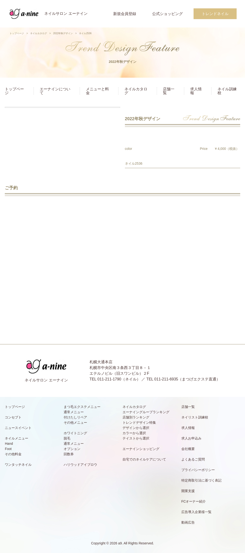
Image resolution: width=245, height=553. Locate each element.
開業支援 (188, 491)
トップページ (17, 33)
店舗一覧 (168, 91)
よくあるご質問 (193, 459)
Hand (9, 443)
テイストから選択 (135, 438)
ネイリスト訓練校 (194, 417)
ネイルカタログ (38, 33)
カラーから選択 (134, 433)
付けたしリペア (75, 417)
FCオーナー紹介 (193, 501)
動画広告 (188, 522)
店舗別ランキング (135, 417)
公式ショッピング (167, 14)
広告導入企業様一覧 (196, 512)
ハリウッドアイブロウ (80, 464)
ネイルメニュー (16, 438)
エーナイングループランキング (145, 412)
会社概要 (188, 449)
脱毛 (67, 438)
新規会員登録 (124, 14)
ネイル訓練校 (227, 91)
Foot (8, 449)
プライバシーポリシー (198, 470)
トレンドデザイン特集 (139, 422)
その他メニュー (75, 422)
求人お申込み (191, 438)
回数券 (69, 454)
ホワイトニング (75, 433)
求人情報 (196, 91)
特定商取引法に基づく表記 (201, 480)
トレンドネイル (215, 14)
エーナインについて (55, 91)
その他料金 (13, 454)
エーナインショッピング (140, 449)
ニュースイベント (18, 428)
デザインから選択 (135, 428)
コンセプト (13, 417)
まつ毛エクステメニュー (82, 407)
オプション (72, 449)
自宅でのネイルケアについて (144, 459)
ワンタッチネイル (18, 464)
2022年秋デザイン (63, 33)
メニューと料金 (97, 91)
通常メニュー (74, 412)
